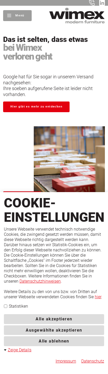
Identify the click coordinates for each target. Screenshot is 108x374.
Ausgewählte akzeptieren (54, 330)
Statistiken (16, 306)
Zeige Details (19, 349)
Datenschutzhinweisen (40, 281)
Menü (19, 15)
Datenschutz (92, 361)
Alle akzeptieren (54, 318)
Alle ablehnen (54, 341)
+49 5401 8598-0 (93, 3)
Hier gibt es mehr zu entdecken (36, 106)
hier (98, 296)
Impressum (66, 361)
